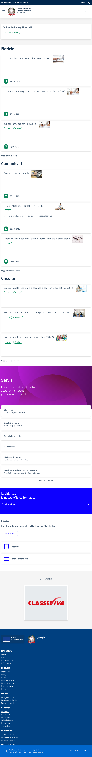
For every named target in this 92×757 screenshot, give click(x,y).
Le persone (5, 677)
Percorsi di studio (7, 703)
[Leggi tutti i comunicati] (10, 270)
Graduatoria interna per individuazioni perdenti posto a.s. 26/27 (35, 91)
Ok (85, 750)
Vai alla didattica (9, 533)
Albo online (5, 726)
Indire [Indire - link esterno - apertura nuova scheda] (3, 654)
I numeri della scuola (9, 680)
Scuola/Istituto (9, 504)
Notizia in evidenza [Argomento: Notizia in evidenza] (11, 32)
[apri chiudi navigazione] (3, 11)
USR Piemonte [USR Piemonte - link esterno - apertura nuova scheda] (7, 660)
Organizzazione (7, 686)
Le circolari (5, 717)
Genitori (18, 128)
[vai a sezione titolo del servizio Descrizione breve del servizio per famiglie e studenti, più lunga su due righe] (46, 411)
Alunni (8, 128)
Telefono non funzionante (16, 173)
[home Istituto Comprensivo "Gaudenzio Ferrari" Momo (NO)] (20, 11)
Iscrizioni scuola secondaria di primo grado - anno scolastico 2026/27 (37, 312)
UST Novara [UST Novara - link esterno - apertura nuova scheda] (6, 663)
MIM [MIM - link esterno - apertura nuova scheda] (3, 657)
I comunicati (6, 714)
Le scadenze (6, 723)
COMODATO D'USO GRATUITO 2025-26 (23, 206)
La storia (4, 688)
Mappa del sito (8, 744)
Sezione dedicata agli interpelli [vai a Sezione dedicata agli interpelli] (17, 27)
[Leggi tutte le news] (9, 155)
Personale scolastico (9, 700)
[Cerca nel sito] (86, 11)
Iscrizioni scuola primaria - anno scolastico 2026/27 (29, 337)
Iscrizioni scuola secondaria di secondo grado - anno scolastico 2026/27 (39, 288)
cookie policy (38, 752)
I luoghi (4, 674)
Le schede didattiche (9, 737)
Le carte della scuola (9, 683)
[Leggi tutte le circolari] (10, 360)
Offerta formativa (8, 734)
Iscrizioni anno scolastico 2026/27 (20, 124)
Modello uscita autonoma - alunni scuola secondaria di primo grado (37, 238)
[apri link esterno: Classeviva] (46, 603)
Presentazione (7, 671)
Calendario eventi (8, 720)
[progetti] (46, 547)
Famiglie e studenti (8, 697)
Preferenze (75, 750)
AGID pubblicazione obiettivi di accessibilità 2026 (27, 58)
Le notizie (5, 711)
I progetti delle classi (9, 740)
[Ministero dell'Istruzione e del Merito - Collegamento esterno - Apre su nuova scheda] (14, 2)
